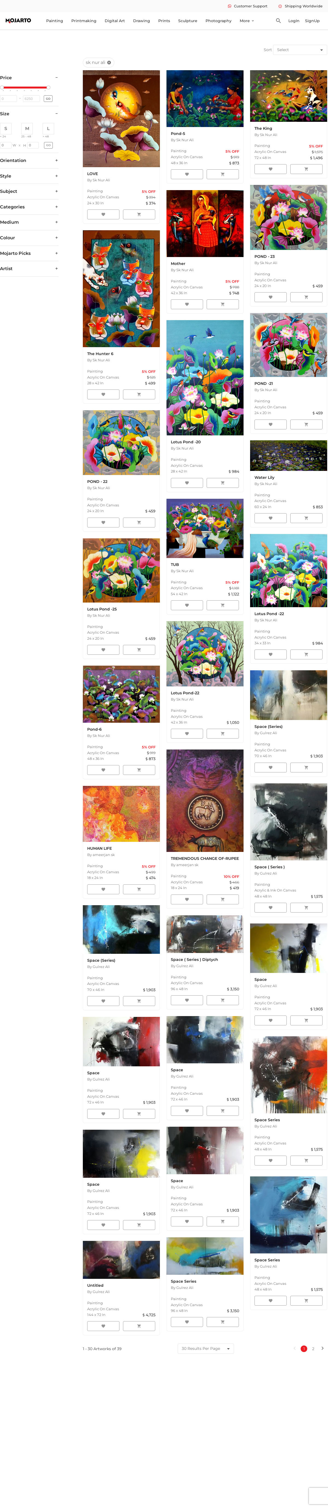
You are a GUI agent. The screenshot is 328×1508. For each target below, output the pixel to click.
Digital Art (115, 20)
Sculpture (187, 20)
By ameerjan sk (101, 854)
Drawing (141, 20)
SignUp (312, 20)
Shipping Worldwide (300, 6)
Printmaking (83, 20)
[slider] (2, 87)
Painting (54, 20)
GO (48, 99)
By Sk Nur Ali (98, 180)
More (247, 20)
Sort (268, 49)
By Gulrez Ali (265, 733)
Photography (219, 20)
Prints (164, 20)
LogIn (294, 20)
